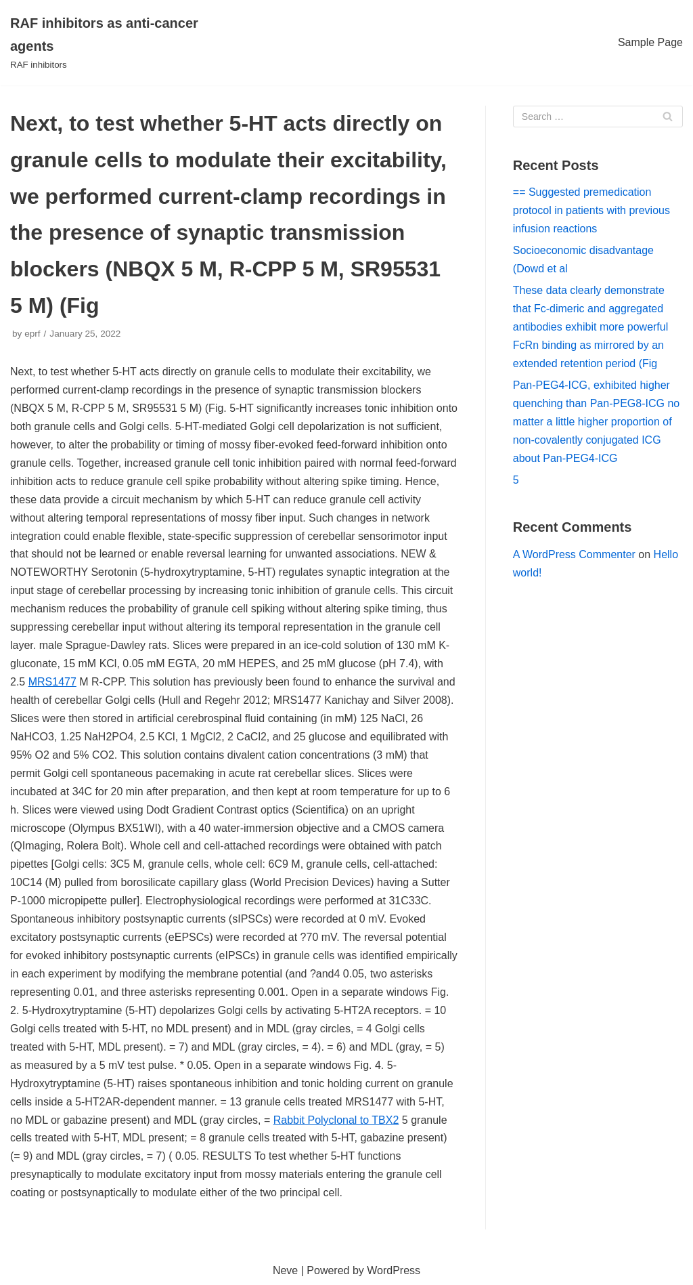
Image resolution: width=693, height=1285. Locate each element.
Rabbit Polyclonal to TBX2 (336, 1120)
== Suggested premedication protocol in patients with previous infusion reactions (591, 210)
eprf (32, 334)
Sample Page (650, 42)
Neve (285, 1270)
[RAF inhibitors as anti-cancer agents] (115, 42)
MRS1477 (52, 682)
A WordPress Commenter (574, 554)
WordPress (393, 1270)
